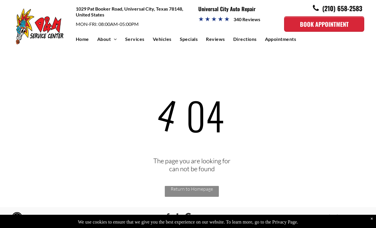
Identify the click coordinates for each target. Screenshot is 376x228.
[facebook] (168, 217)
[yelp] (178, 217)
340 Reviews (247, 19)
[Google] (188, 217)
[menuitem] (86, 40)
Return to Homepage (192, 189)
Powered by (64, 217)
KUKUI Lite (86, 217)
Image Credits (38, 217)
